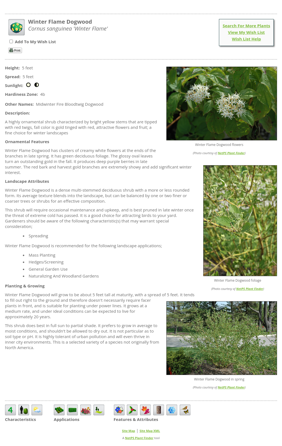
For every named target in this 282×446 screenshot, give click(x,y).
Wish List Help (246, 39)
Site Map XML (150, 431)
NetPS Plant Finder (231, 153)
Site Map (128, 431)
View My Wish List (246, 32)
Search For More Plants (246, 25)
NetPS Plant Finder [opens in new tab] (139, 438)
